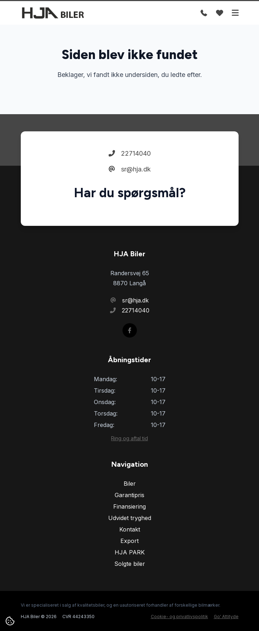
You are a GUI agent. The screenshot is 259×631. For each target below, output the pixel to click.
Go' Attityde (226, 616)
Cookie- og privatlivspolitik (179, 616)
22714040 (130, 153)
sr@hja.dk (130, 169)
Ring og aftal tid (129, 438)
